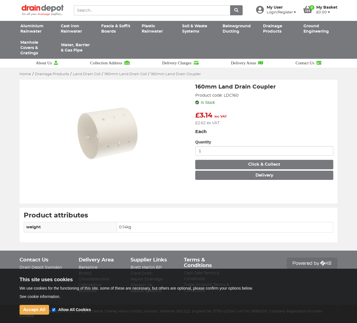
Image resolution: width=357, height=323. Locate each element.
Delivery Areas (247, 63)
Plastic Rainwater (152, 28)
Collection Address (110, 63)
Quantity (203, 142)
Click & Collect (264, 164)
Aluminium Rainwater (32, 28)
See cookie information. (40, 296)
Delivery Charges (180, 63)
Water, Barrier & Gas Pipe (75, 47)
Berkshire (88, 268)
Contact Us (308, 63)
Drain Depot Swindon (41, 268)
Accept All (34, 310)
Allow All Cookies (74, 309)
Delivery (264, 175)
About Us (47, 63)
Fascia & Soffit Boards (115, 28)
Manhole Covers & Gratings (29, 48)
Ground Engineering (316, 28)
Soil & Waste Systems (194, 28)
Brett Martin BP (146, 268)
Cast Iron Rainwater (71, 28)
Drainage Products (272, 28)
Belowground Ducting (237, 28)
